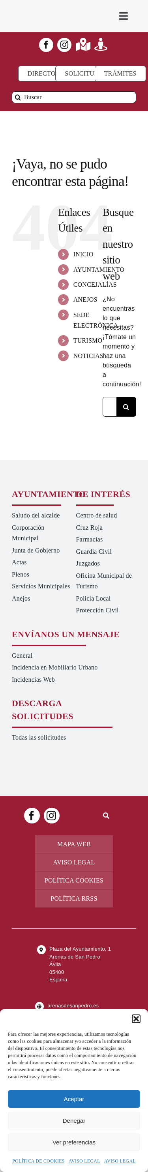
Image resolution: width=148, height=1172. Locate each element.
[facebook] (46, 45)
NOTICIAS (88, 355)
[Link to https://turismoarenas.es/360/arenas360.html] (100, 44)
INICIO (83, 254)
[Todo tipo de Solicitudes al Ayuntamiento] (85, 74)
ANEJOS (85, 299)
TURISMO (88, 340)
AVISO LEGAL (84, 1161)
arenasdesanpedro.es (73, 1006)
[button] (136, 1019)
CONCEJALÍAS (95, 284)
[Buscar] (74, 97)
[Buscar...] (109, 407)
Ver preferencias (74, 1142)
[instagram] (64, 45)
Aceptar (74, 1099)
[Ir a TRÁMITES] (120, 74)
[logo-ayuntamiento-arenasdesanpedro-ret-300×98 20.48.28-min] (43, 7)
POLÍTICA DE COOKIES (38, 1161)
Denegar (74, 1120)
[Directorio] (47, 74)
